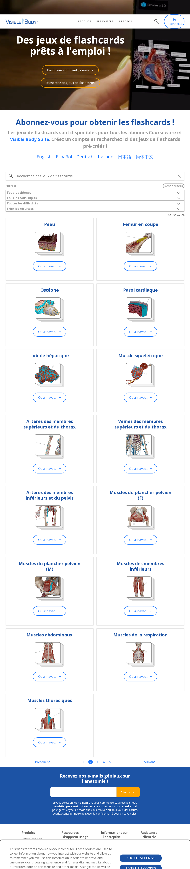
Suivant (149, 747)
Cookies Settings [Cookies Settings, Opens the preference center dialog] (141, 844)
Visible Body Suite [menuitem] (32, 824)
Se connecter (176, 7)
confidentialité (104, 799)
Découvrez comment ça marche (70, 55)
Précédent (42, 747)
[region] (95, 847)
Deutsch (85, 142)
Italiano (105, 142)
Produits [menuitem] (85, 7)
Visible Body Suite (29, 125)
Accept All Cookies (140, 854)
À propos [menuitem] (126, 7)
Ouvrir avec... (47, 251)
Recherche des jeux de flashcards (70, 68)
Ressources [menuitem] (106, 7)
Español (64, 142)
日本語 (124, 142)
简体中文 (144, 142)
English (44, 142)
